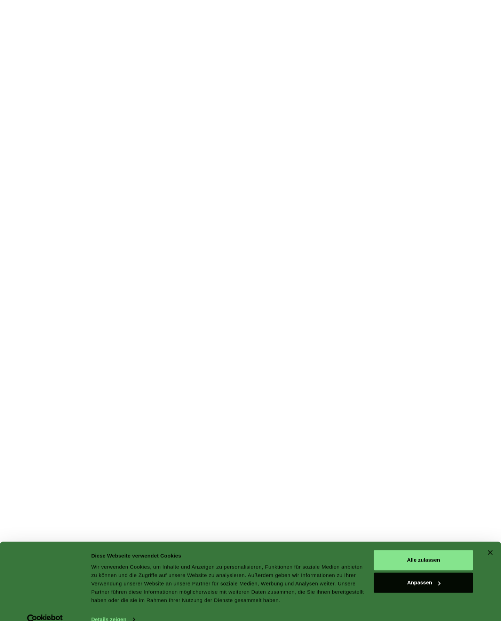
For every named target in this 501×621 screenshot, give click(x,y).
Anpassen (423, 570)
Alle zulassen (423, 548)
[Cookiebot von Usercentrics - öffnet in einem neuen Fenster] (45, 607)
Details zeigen (108, 607)
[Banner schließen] (490, 540)
